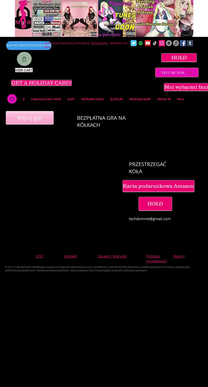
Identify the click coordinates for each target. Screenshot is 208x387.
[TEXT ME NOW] (177, 72)
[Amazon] (169, 43)
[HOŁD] (179, 57)
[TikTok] (155, 43)
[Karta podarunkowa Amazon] (158, 186)
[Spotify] (141, 43)
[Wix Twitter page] (134, 43)
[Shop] (24, 59)
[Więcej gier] (30, 118)
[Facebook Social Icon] (183, 43)
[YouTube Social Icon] (148, 43)
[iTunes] (176, 43)
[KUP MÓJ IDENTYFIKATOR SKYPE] (28, 45)
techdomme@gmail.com (150, 218)
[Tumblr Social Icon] (190, 43)
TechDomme (99, 43)
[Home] (12, 99)
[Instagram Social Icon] (162, 43)
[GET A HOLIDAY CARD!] (41, 83)
